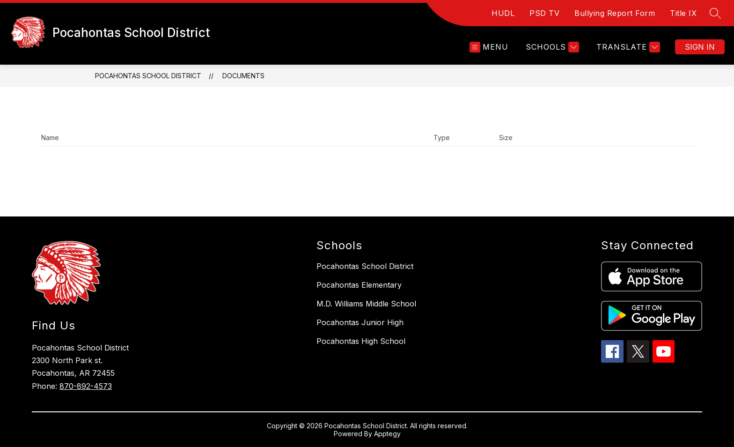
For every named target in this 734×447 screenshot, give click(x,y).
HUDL (503, 13)
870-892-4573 (85, 386)
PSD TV (544, 13)
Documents (243, 76)
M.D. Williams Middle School (366, 303)
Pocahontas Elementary (359, 285)
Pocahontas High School (360, 341)
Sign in (700, 47)
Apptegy (387, 434)
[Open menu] (489, 47)
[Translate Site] (627, 47)
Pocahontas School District (148, 76)
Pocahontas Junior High (360, 322)
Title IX (683, 13)
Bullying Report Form (614, 13)
